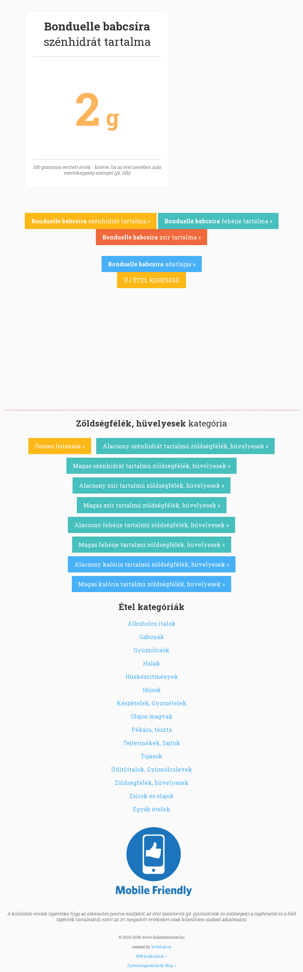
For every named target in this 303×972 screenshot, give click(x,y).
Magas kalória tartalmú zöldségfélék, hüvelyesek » (151, 584)
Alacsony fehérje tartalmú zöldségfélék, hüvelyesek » (151, 525)
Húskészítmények (151, 676)
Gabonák (151, 636)
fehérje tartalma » (218, 221)
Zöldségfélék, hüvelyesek (151, 782)
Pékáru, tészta (151, 729)
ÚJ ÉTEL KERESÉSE (151, 280)
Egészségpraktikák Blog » (151, 965)
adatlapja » (151, 264)
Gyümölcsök (151, 650)
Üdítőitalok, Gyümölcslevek (151, 769)
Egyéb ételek (151, 809)
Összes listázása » (60, 446)
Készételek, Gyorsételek (151, 703)
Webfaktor (161, 946)
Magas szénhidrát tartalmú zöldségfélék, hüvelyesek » (151, 466)
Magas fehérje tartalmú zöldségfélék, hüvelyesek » (152, 544)
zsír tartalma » (151, 237)
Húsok (152, 690)
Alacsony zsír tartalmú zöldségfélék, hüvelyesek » (151, 485)
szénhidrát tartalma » (90, 221)
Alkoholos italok (151, 623)
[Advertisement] (151, 356)
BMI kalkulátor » (151, 956)
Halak (151, 663)
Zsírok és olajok (151, 796)
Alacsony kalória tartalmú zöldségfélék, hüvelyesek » (151, 564)
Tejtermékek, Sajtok (151, 743)
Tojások (151, 756)
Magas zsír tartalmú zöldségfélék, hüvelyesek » (151, 505)
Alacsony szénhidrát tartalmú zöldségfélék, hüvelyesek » (185, 446)
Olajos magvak (152, 716)
